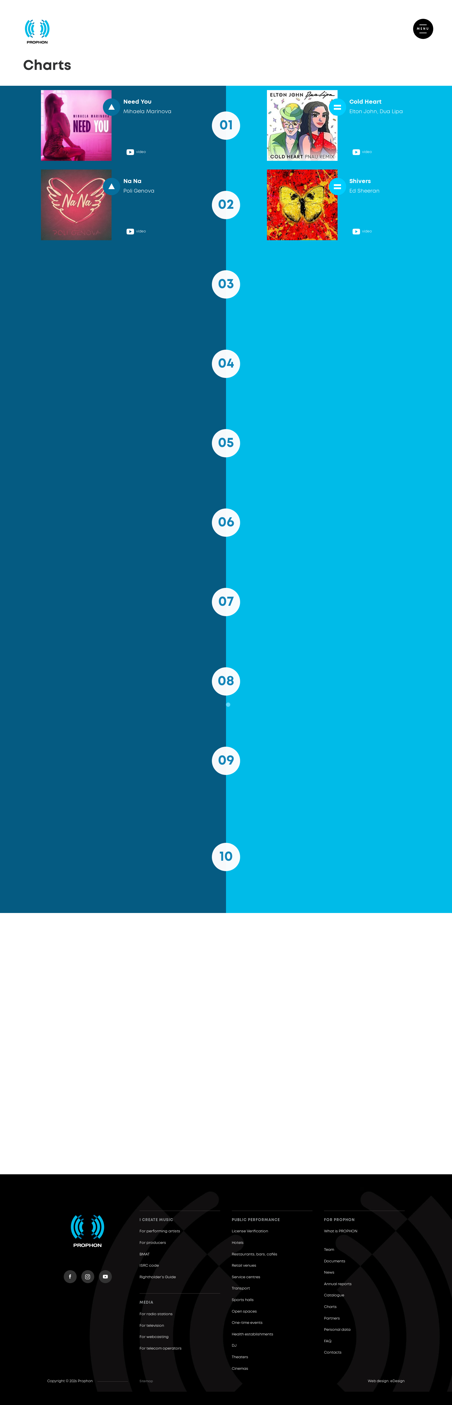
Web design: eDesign (386, 1381)
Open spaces (244, 1311)
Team (329, 1250)
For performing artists (160, 1231)
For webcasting (154, 1337)
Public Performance (256, 1220)
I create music (156, 1220)
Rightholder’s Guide (158, 1277)
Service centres (246, 1277)
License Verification (250, 1231)
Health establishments (252, 1334)
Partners (332, 1318)
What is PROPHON (340, 1231)
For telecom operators (161, 1348)
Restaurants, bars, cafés (254, 1254)
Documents (334, 1261)
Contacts (333, 1352)
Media (146, 1303)
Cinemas (240, 1369)
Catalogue (334, 1295)
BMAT (145, 1254)
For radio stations (156, 1314)
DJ (234, 1346)
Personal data (337, 1330)
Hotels (238, 1243)
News (329, 1272)
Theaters (240, 1357)
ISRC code (149, 1266)
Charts (330, 1307)
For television (152, 1326)
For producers (153, 1243)
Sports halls (243, 1300)
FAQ (328, 1341)
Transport (241, 1288)
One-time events (247, 1323)
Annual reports (338, 1284)
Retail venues (244, 1266)
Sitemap (146, 1381)
